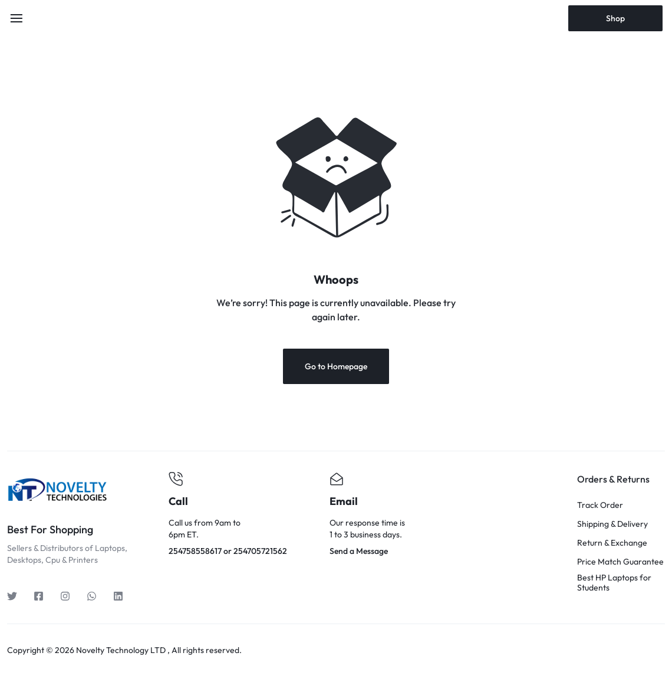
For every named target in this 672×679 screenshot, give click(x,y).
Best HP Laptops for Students (614, 583)
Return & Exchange (612, 543)
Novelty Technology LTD (121, 650)
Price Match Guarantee (620, 562)
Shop (615, 18)
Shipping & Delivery (612, 524)
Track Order (600, 505)
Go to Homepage (336, 366)
